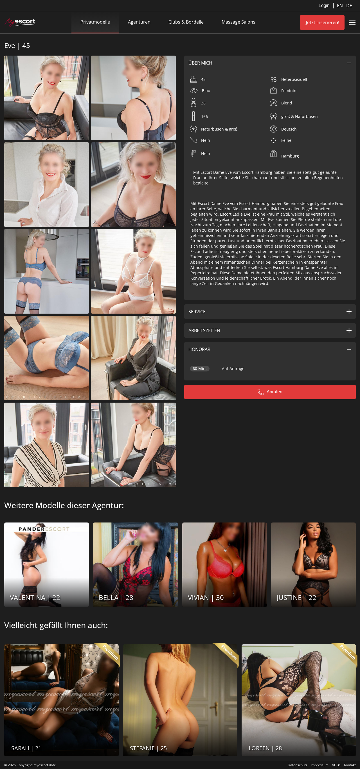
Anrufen (270, 392)
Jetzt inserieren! (322, 22)
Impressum (319, 765)
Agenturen (139, 22)
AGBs (336, 765)
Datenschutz (297, 765)
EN (340, 6)
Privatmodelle (95, 22)
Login (324, 5)
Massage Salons (238, 22)
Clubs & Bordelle (186, 22)
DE (349, 6)
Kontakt (350, 765)
